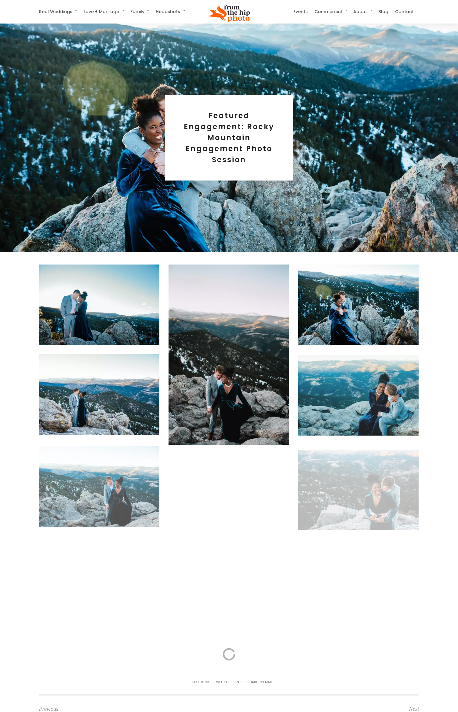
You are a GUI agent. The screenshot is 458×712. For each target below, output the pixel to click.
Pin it (238, 682)
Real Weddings (55, 12)
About (360, 12)
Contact (404, 12)
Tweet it (221, 682)
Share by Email (260, 682)
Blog (383, 12)
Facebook (200, 682)
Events (300, 12)
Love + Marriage (101, 12)
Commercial (328, 12)
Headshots (168, 12)
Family (137, 12)
